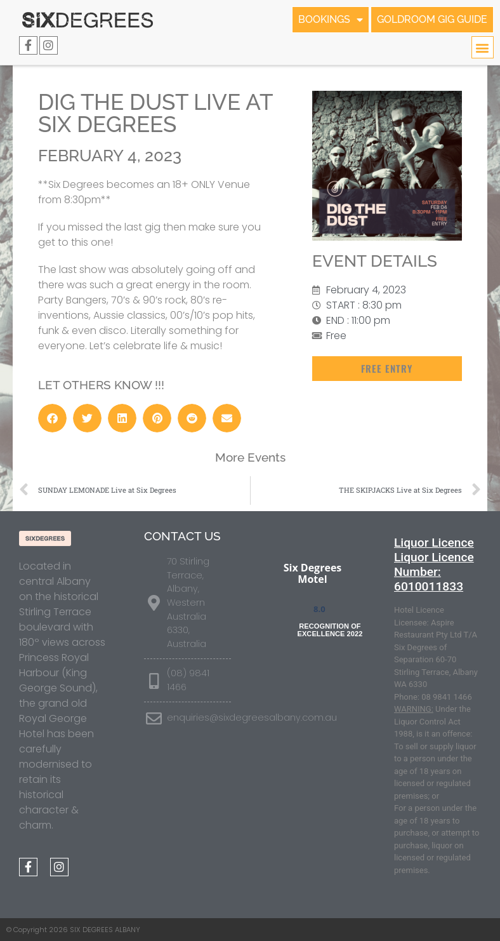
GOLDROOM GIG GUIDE (432, 19)
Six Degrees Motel (313, 573)
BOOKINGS (330, 19)
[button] (482, 47)
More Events (250, 457)
